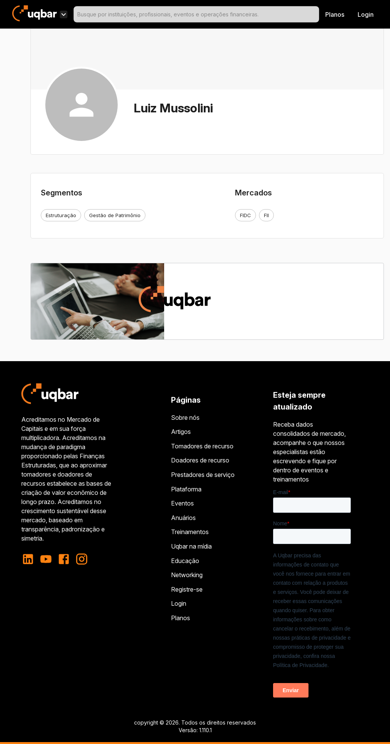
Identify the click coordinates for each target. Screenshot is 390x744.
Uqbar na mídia (191, 546)
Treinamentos (190, 532)
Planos (334, 14)
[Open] (315, 14)
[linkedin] (30, 559)
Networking (187, 575)
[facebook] (64, 559)
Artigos (181, 431)
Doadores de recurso (200, 460)
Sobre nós (185, 417)
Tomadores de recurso (202, 446)
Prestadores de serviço (203, 474)
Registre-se (187, 589)
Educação (185, 561)
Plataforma (186, 489)
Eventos (182, 503)
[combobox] (196, 14)
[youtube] (46, 559)
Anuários (183, 518)
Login (178, 603)
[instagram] (81, 559)
